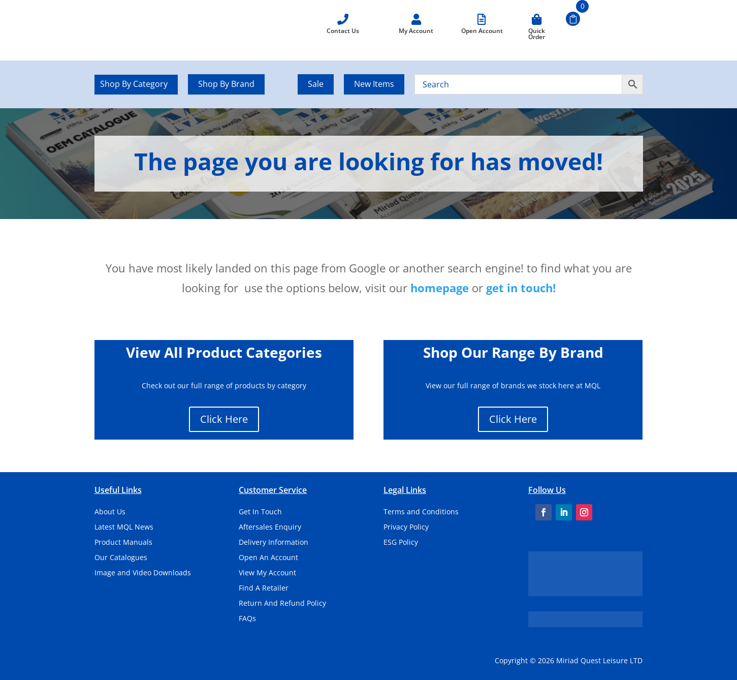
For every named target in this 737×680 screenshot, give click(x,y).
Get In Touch (260, 512)
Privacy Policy (406, 527)
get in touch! (521, 287)
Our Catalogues (120, 558)
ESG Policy (400, 543)
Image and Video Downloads (142, 573)
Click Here (224, 419)
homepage (439, 287)
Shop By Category (134, 84)
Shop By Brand (226, 83)
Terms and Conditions (421, 512)
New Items (374, 83)
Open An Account (268, 558)
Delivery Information (273, 543)
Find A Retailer (264, 588)
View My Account (267, 573)
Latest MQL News (123, 527)
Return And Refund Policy (282, 604)
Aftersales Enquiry (270, 527)
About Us (109, 512)
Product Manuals (123, 543)
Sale (316, 83)
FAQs (247, 619)
